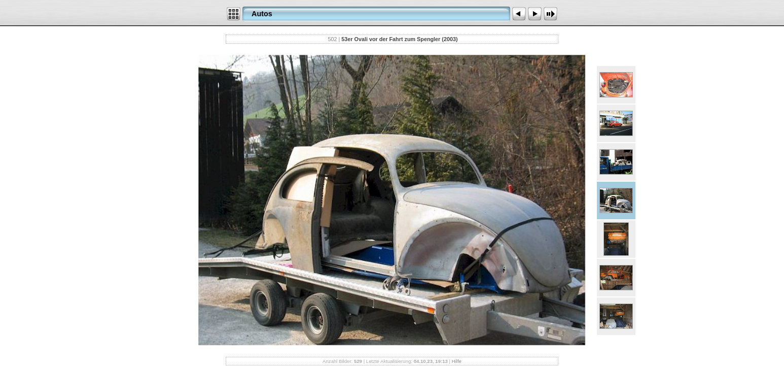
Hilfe (456, 361)
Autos (262, 14)
